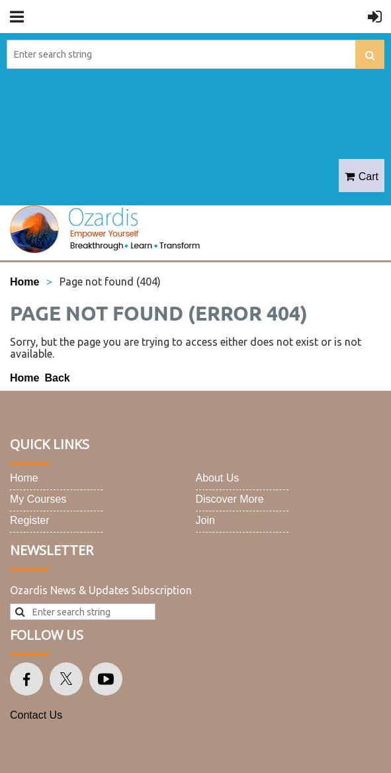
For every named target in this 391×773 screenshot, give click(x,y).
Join (205, 520)
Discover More (230, 499)
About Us (217, 478)
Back (56, 378)
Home (24, 281)
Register (30, 520)
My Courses (38, 499)
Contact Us (36, 715)
